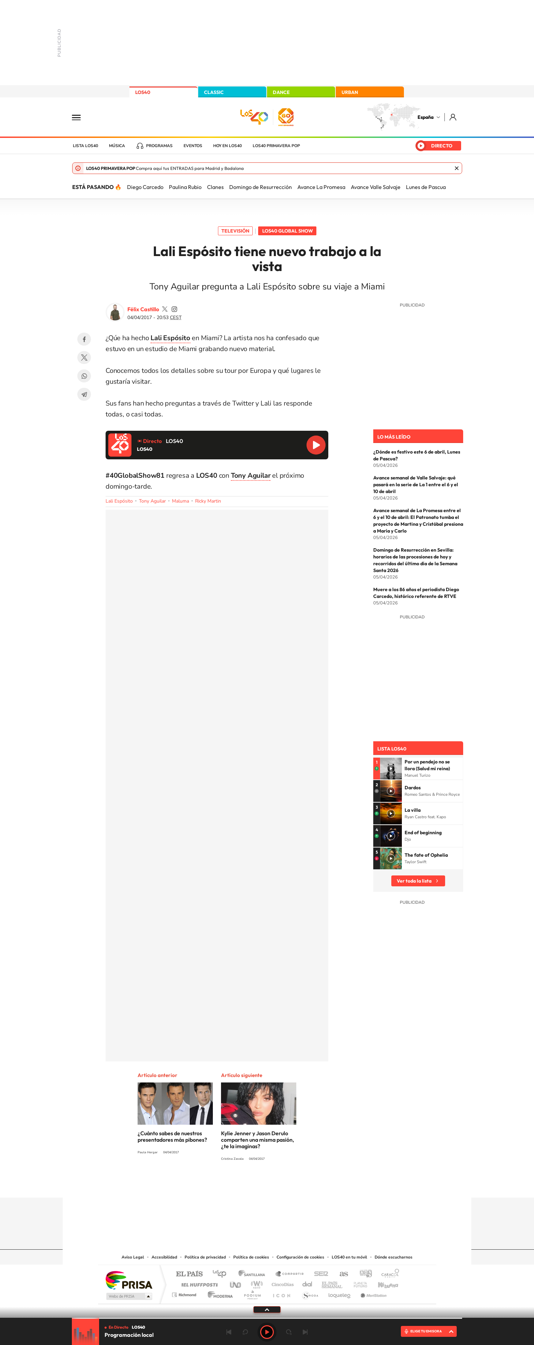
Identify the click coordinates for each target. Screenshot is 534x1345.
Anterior (229, 1332)
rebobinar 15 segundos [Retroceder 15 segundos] (245, 1332)
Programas (159, 145)
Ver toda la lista (414, 881)
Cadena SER (319, 1274)
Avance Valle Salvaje (375, 187)
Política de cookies (251, 1257)
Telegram (84, 394)
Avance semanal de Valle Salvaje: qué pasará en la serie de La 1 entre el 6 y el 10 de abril (415, 484)
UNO (236, 1283)
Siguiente (305, 1332)
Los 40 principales (222, 1274)
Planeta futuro (357, 1283)
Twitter (84, 357)
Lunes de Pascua (426, 187)
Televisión (235, 231)
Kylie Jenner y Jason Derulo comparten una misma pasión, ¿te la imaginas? (257, 1140)
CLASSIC (214, 92)
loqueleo (340, 1293)
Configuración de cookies (300, 1257)
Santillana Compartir (290, 1274)
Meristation (372, 1293)
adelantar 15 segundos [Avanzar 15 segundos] (289, 1332)
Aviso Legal (133, 1257)
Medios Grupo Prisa (128, 1296)
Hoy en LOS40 (227, 145)
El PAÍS (189, 1274)
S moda (310, 1293)
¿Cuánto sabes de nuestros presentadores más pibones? (172, 1136)
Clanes (215, 187)
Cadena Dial (307, 1283)
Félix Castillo (143, 309)
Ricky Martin (208, 501)
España (426, 117)
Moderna (218, 1293)
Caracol (388, 1274)
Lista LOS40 (85, 145)
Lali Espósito (170, 338)
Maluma (180, 501)
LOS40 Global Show (287, 231)
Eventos (193, 145)
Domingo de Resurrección (260, 187)
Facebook (84, 339)
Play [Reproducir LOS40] (267, 1332)
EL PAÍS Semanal (332, 1283)
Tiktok (239, 1184)
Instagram (226, 1184)
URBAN (350, 92)
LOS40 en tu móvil (349, 1257)
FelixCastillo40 (165, 309)
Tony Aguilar (152, 501)
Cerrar (456, 168)
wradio (255, 1283)
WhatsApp (84, 375)
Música (117, 145)
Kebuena (382, 1283)
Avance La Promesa (321, 187)
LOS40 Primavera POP (276, 145)
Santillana (254, 1274)
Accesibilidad (164, 1257)
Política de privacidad (205, 1257)
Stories (307, 1184)
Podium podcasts (252, 1293)
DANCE (281, 92)
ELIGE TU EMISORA (426, 1331)
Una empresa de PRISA (128, 1279)
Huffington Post (198, 1283)
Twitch (294, 1184)
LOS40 (142, 92)
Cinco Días (281, 1283)
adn (363, 1274)
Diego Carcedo (145, 187)
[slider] (267, 1318)
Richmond (185, 1293)
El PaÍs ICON (281, 1293)
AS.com (340, 1274)
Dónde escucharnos (393, 1257)
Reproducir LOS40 (316, 445)
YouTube (253, 1184)
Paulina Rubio (185, 187)
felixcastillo (174, 309)
